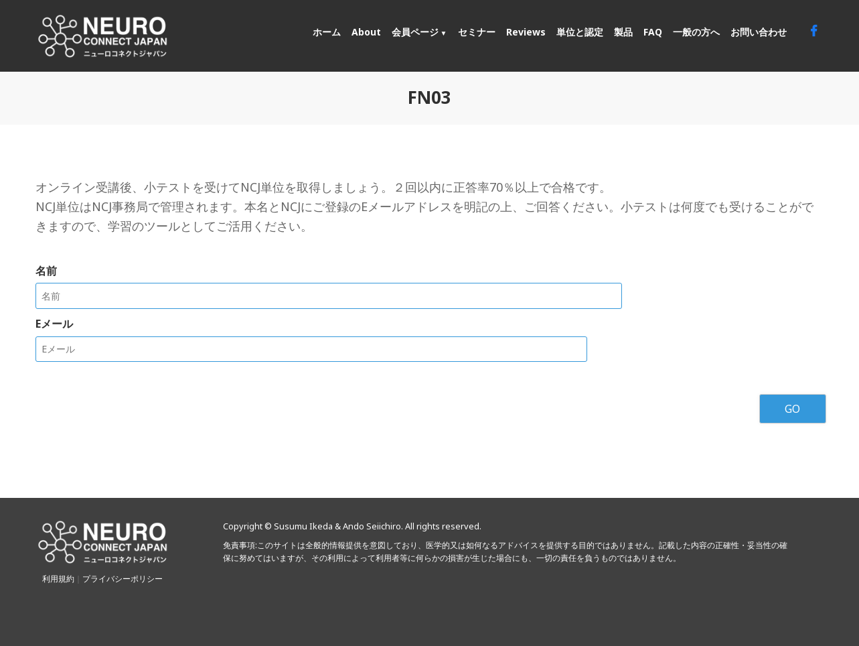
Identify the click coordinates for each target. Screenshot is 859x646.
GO (792, 408)
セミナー (476, 31)
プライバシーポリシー (122, 578)
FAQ (652, 31)
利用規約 (58, 578)
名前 (46, 270)
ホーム (327, 31)
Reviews (526, 31)
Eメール (54, 323)
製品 (623, 31)
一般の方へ (696, 31)
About (366, 31)
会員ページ (415, 31)
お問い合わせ (758, 31)
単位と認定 (579, 31)
